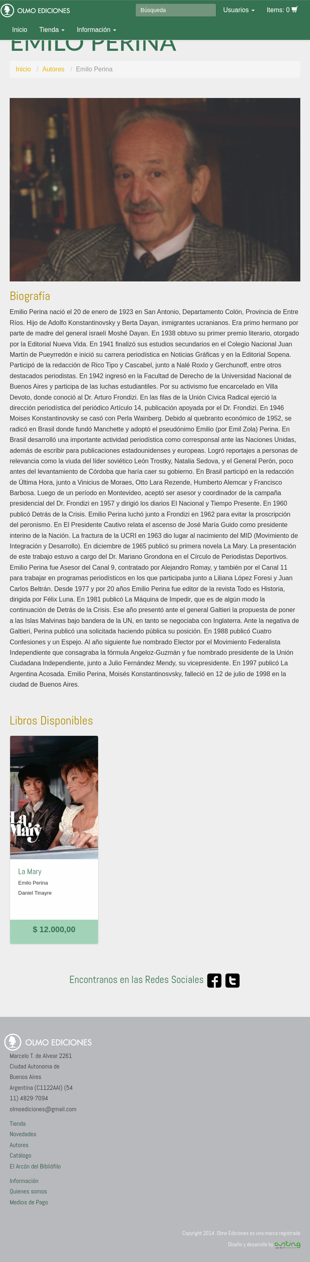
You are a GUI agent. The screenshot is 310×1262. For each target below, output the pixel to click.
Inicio (19, 29)
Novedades (23, 1134)
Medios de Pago (29, 1202)
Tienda (52, 29)
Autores (53, 69)
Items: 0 (282, 9)
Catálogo (20, 1155)
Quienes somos (28, 1191)
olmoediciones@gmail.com (43, 1109)
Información (96, 29)
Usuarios (239, 9)
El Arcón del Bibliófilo (35, 1166)
